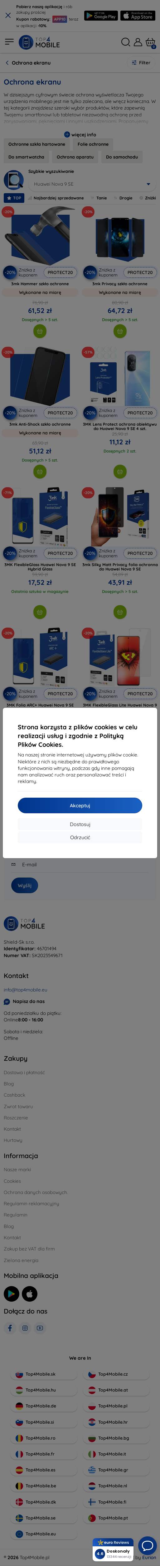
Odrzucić (80, 837)
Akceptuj (80, 805)
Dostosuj (80, 824)
